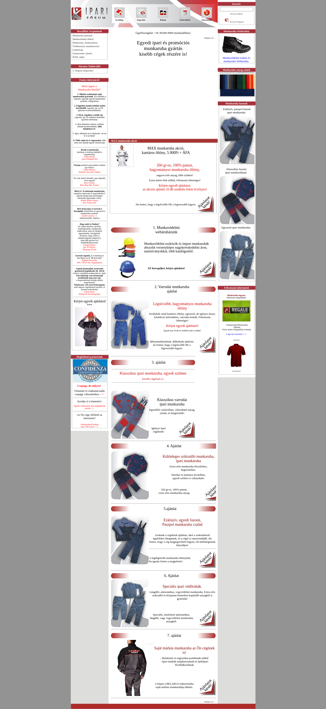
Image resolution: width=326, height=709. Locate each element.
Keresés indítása (236, 14)
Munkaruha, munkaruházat (85, 42)
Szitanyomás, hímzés (82, 53)
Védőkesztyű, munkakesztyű (86, 46)
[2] (214, 38)
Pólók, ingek (79, 57)
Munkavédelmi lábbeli (83, 39)
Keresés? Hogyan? (237, 22)
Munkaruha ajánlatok (83, 35)
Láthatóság (78, 49)
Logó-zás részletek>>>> (236, 334)
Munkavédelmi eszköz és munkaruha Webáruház (236, 59)
